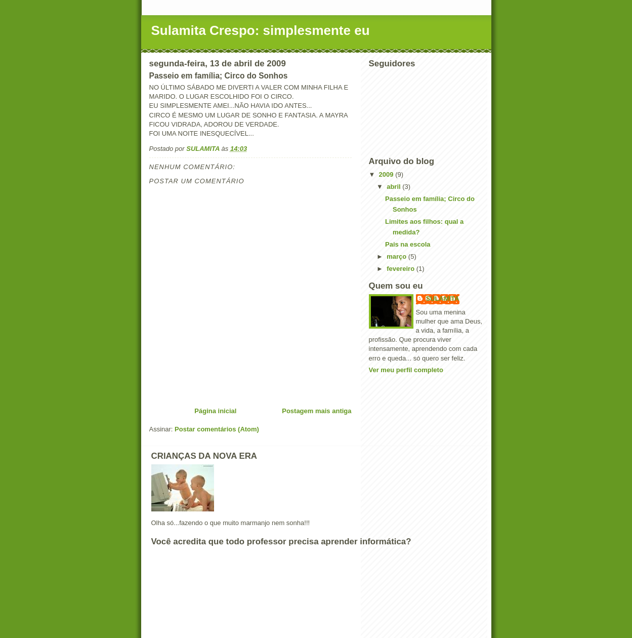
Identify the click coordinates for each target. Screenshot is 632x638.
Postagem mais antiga (316, 411)
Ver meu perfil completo (406, 370)
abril (394, 186)
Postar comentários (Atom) (217, 429)
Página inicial (215, 411)
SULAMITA (442, 298)
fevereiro (401, 268)
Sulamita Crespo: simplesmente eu (260, 30)
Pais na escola (408, 244)
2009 (387, 174)
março (397, 256)
